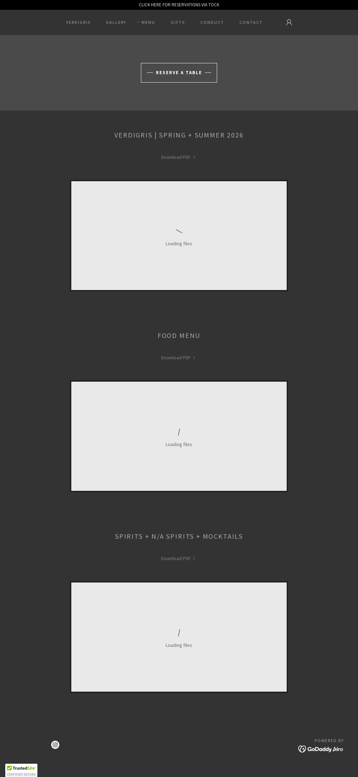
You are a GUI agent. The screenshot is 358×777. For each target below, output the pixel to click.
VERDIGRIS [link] (78, 22)
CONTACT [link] (251, 22)
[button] (289, 22)
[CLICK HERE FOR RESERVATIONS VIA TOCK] (179, 4)
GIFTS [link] (178, 22)
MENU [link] (148, 22)
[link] (179, 157)
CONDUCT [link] (212, 22)
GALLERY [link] (116, 22)
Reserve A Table (179, 73)
